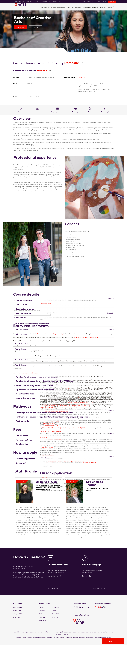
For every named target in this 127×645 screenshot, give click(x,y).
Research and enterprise (90, 7)
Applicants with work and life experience (35, 394)
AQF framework (23, 318)
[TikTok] (85, 612)
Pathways (75, 114)
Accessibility (16, 637)
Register (35, 32)
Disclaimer (33, 637)
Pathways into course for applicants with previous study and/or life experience (53, 421)
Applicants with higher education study (34, 390)
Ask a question (53, 593)
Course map (21, 309)
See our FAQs (86, 581)
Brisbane (41, 619)
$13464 (81, 82)
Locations (78, 7)
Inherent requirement (26, 403)
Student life (70, 7)
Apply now (20, 32)
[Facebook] (74, 612)
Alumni (36, 2)
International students (58, 7)
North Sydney (56, 612)
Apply (110, 641)
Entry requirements (57, 114)
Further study (22, 426)
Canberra (42, 622)
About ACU (103, 7)
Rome (54, 615)
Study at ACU (45, 7)
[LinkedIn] (80, 612)
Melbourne (42, 625)
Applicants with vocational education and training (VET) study (45, 386)
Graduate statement (25, 314)
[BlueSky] (88, 612)
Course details (37, 114)
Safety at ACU (56, 2)
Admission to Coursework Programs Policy (50, 338)
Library (97, 2)
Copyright (25, 637)
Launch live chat (53, 581)
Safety (46, 637)
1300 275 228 (100, 593)
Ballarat (41, 612)
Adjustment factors (25, 398)
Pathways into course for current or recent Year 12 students (44, 417)
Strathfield (55, 619)
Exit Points (21, 322)
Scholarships (22, 449)
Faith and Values (18, 2)
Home (16, 13)
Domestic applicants (25, 463)
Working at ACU (18, 615)
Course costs (22, 440)
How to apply (105, 114)
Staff (103, 2)
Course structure (24, 305)
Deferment (21, 468)
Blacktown (42, 615)
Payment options (24, 445)
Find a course (33, 13)
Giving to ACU (45, 2)
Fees (89, 114)
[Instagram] (77, 612)
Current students (87, 2)
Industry (28, 2)
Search (111, 7)
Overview (21, 114)
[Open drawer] (121, 641)
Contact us (111, 2)
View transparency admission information (25, 378)
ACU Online (55, 622)
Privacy (40, 637)
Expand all (111, 303)
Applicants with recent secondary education (37, 382)
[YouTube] (82, 612)
